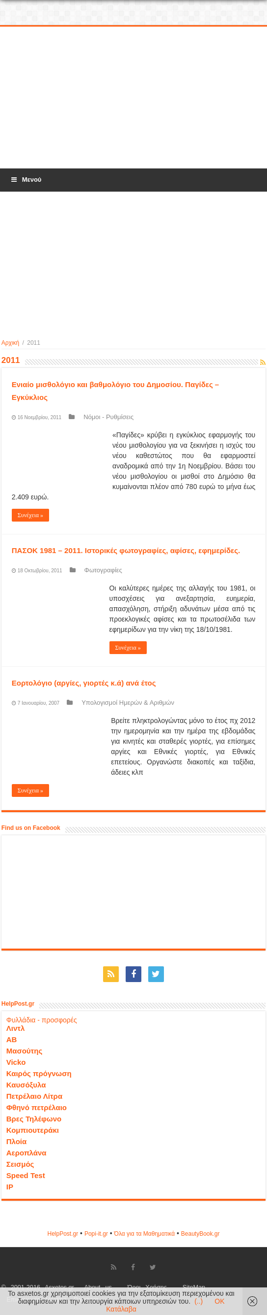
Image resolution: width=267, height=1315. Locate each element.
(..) (198, 1301)
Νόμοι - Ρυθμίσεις (108, 417)
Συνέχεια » (30, 515)
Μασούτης (24, 1051)
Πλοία (16, 1141)
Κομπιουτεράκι (32, 1130)
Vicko (16, 1062)
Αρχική (10, 342)
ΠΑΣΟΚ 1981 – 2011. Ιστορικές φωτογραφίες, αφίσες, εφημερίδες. (126, 550)
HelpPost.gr (62, 1233)
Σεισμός (20, 1164)
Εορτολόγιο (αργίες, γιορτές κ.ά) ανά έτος (84, 683)
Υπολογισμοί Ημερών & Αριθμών (127, 702)
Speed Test (25, 1175)
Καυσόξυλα (26, 1085)
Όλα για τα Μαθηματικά (144, 1233)
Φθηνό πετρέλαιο (36, 1107)
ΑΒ (11, 1039)
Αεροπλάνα (26, 1153)
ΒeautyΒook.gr (200, 1233)
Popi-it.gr (96, 1233)
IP (9, 1187)
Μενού (25, 179)
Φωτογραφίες (103, 570)
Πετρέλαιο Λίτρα (34, 1096)
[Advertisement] (133, 98)
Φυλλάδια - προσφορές (41, 1020)
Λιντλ (15, 1028)
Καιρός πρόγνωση (39, 1073)
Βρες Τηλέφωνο (33, 1119)
